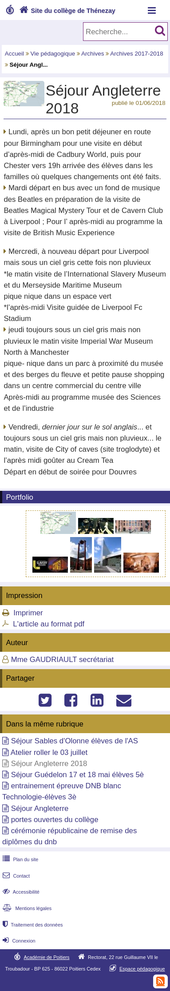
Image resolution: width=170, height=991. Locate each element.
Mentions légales (26, 908)
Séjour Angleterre (40, 808)
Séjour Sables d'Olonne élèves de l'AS (74, 741)
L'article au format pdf (48, 624)
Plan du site (19, 859)
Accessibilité (20, 892)
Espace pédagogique (142, 968)
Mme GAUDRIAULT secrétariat (62, 659)
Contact (15, 876)
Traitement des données (32, 924)
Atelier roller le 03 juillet (49, 752)
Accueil (14, 53)
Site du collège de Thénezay (66, 10)
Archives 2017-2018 (136, 53)
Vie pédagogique (53, 53)
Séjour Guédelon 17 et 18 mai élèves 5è (77, 774)
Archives (92, 53)
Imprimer (28, 613)
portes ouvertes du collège (55, 819)
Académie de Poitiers (46, 957)
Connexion (18, 940)
